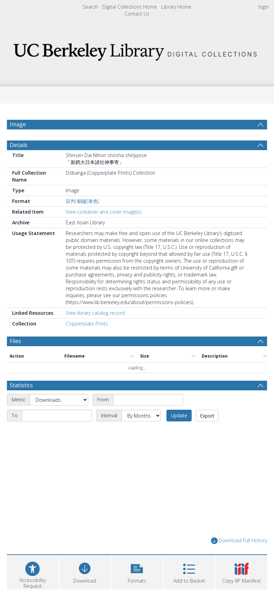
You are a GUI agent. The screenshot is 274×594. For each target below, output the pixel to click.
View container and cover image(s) (103, 211)
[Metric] (59, 400)
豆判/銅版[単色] (82, 201)
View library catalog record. (96, 313)
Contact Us (137, 13)
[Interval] (141, 415)
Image (18, 124)
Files (15, 341)
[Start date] (148, 400)
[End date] (57, 415)
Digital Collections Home (129, 6)
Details (19, 145)
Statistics (21, 385)
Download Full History (239, 540)
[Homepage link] (137, 50)
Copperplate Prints (87, 323)
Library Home (176, 6)
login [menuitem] (263, 6)
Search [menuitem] (90, 6)
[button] (137, 571)
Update (179, 415)
